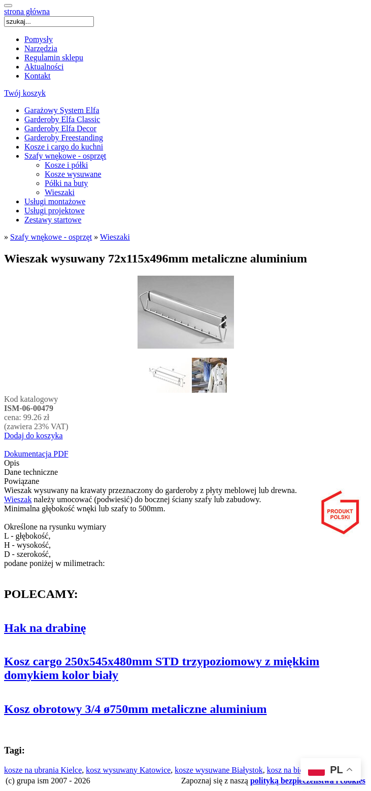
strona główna (27, 11)
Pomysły (38, 39)
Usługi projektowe (54, 210)
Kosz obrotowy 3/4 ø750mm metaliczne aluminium (135, 708)
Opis (11, 463)
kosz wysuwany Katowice (128, 770)
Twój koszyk (25, 93)
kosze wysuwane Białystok (218, 770)
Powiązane (21, 481)
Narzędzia (40, 48)
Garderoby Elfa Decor (60, 128)
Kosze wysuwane (73, 174)
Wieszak (17, 499)
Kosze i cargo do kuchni (63, 146)
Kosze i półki (66, 165)
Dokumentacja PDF (36, 453)
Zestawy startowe (52, 219)
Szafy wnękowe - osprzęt (65, 156)
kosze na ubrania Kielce (43, 770)
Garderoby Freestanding (63, 137)
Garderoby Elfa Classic (62, 119)
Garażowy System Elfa (61, 110)
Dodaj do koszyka (33, 435)
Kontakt (37, 75)
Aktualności (43, 66)
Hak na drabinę (45, 627)
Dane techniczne (31, 472)
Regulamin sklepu (53, 57)
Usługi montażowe (54, 201)
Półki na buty (66, 183)
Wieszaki (60, 192)
